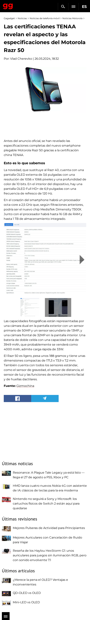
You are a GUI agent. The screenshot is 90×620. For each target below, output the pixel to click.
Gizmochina (25, 386)
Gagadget (8, 5)
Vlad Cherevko (21, 58)
